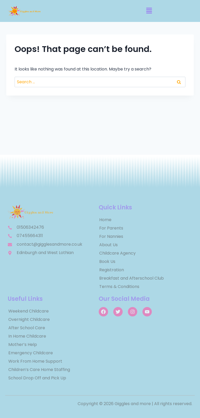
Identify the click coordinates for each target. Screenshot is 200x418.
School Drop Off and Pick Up (37, 378)
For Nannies (111, 236)
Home (105, 220)
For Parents (111, 228)
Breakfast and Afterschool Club (131, 278)
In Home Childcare (27, 336)
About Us (108, 245)
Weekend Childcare (28, 311)
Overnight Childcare (29, 319)
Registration (111, 270)
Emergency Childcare (30, 353)
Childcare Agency (117, 253)
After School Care (26, 328)
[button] (149, 11)
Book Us (107, 261)
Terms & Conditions (119, 287)
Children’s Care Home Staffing (39, 370)
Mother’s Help (22, 345)
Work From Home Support (35, 361)
